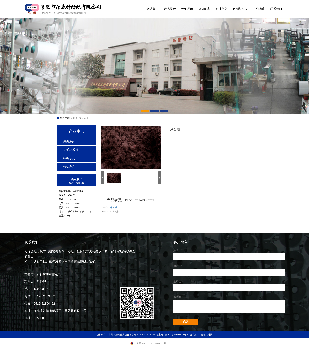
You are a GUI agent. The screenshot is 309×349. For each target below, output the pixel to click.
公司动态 (204, 9)
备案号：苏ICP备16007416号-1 (172, 334)
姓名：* (177, 250)
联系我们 (276, 9)
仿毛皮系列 (70, 149)
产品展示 (170, 9)
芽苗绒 (83, 118)
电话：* (177, 266)
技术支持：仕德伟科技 (201, 334)
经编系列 (69, 158)
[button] (145, 111)
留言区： (178, 297)
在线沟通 (259, 9)
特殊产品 (69, 166)
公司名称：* (180, 281)
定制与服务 (240, 9)
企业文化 (221, 9)
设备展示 (187, 9)
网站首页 (152, 9)
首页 (73, 118)
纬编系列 (69, 141)
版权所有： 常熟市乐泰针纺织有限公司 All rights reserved (126, 334)
